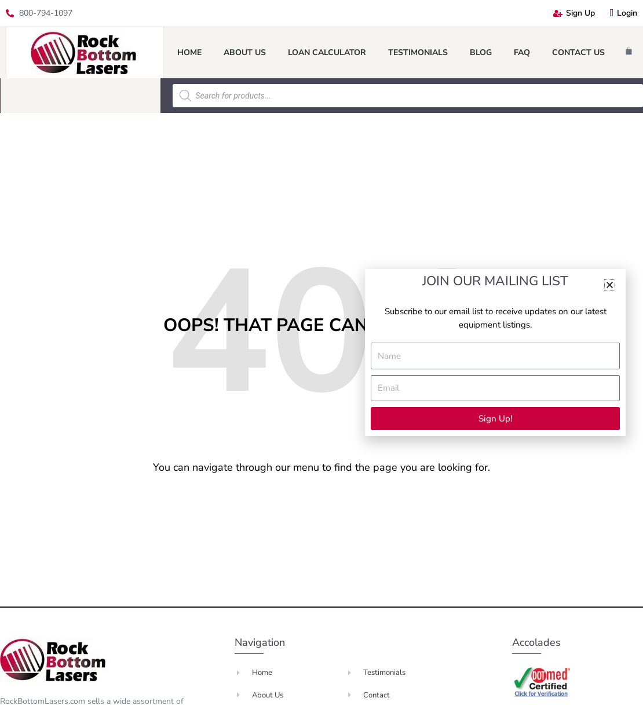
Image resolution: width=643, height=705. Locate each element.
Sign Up (574, 13)
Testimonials (418, 52)
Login (623, 13)
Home (189, 52)
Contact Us (578, 52)
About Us (245, 52)
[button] (609, 285)
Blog (481, 52)
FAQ (522, 52)
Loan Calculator (327, 52)
